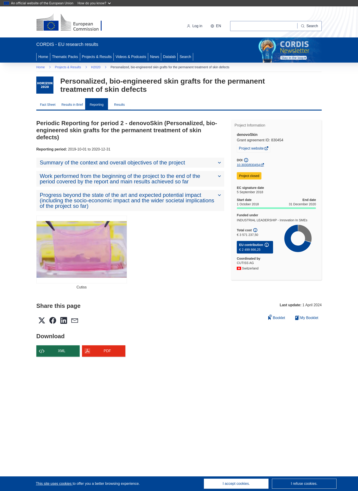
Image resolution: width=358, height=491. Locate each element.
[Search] (309, 26)
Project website (252, 149)
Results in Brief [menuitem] (72, 104)
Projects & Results (97, 57)
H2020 (95, 67)
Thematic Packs (65, 57)
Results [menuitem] (119, 104)
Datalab (169, 57)
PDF (107, 351)
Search (185, 57)
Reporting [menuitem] (97, 104)
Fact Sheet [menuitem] (47, 104)
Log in (194, 26)
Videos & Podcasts (131, 57)
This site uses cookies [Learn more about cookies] (54, 484)
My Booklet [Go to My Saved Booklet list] (306, 318)
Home (43, 57)
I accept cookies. (236, 484)
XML (62, 351)
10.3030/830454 (248, 165)
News (154, 57)
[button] (216, 26)
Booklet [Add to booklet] (276, 317)
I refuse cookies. (304, 484)
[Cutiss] (81, 249)
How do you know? (94, 3)
